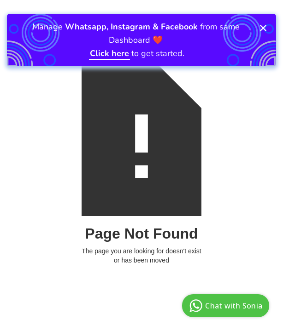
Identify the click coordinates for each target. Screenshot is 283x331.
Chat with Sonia (224, 306)
